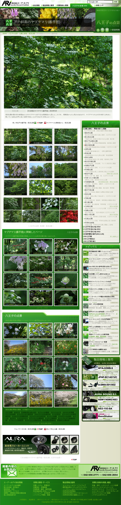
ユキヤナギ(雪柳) (68, 412)
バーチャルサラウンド (99, 495)
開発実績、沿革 (9, 489)
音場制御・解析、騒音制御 (97, 336)
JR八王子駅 (101, 236)
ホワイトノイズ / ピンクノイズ (102, 487)
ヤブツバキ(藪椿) (43, 412)
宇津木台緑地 (89, 223)
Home (5, 33)
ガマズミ (13, 418)
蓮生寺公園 (89, 133)
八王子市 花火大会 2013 (92, 229)
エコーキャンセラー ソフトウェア (74, 485)
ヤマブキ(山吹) (10, 414)
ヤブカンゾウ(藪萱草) (16, 420)
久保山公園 (89, 219)
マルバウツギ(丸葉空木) (42, 414)
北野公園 (88, 149)
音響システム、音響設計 (41, 485)
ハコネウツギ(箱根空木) (20, 416)
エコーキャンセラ (98, 491)
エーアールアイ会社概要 (12, 485)
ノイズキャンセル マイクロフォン (74, 489)
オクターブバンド (98, 489)
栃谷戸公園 (101, 174)
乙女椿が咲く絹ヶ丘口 (28, 412)
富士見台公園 (89, 137)
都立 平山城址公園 (91, 141)
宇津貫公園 (89, 170)
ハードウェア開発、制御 (41, 495)
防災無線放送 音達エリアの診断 (44, 491)
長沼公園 (32, 33)
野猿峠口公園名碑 (63, 420)
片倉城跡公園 (101, 182)
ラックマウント (111, 489)
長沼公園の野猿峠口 (49, 420)
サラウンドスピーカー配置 (101, 493)
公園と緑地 (23, 33)
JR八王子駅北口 (89, 239)
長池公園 (88, 153)
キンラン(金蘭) (52, 416)
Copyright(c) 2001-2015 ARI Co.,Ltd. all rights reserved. (60, 502)
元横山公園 (89, 210)
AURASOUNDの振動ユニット (73, 495)
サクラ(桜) (9, 412)
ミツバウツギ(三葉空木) (25, 414)
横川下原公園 (89, 190)
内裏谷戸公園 (89, 165)
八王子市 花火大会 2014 (92, 227)
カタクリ (17, 412)
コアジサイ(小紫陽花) (36, 418)
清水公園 (88, 194)
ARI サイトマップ (43, 500)
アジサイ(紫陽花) (51, 418)
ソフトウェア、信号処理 (41, 493)
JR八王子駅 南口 (89, 241)
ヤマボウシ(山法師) (64, 416)
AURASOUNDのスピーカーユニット (75, 493)
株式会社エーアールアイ (60, 500)
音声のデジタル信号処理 (96, 313)
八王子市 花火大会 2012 (92, 232)
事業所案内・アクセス (11, 491)
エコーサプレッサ (112, 491)
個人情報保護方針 (10, 495)
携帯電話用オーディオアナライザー (75, 487)
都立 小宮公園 (101, 214)
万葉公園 (88, 198)
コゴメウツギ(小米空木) (37, 416)
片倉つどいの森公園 (92, 178)
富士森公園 (89, 202)
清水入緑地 (89, 157)
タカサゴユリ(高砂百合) (33, 420)
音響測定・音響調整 (40, 487)
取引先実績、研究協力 (11, 487)
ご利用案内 (23, 500)
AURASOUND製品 (69, 491)
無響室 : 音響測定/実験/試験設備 (15, 493)
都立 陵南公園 (89, 186)
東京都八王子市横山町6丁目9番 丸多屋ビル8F (86, 500)
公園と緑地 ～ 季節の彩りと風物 (95, 129)
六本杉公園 (101, 206)
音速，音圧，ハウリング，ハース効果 (105, 485)
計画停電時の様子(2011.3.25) (94, 234)
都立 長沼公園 (89, 145)
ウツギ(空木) (56, 414)
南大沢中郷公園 (90, 161)
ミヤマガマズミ (22, 418)
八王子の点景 (13, 33)
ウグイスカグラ (56, 412)
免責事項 (32, 500)
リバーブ (103, 315)
